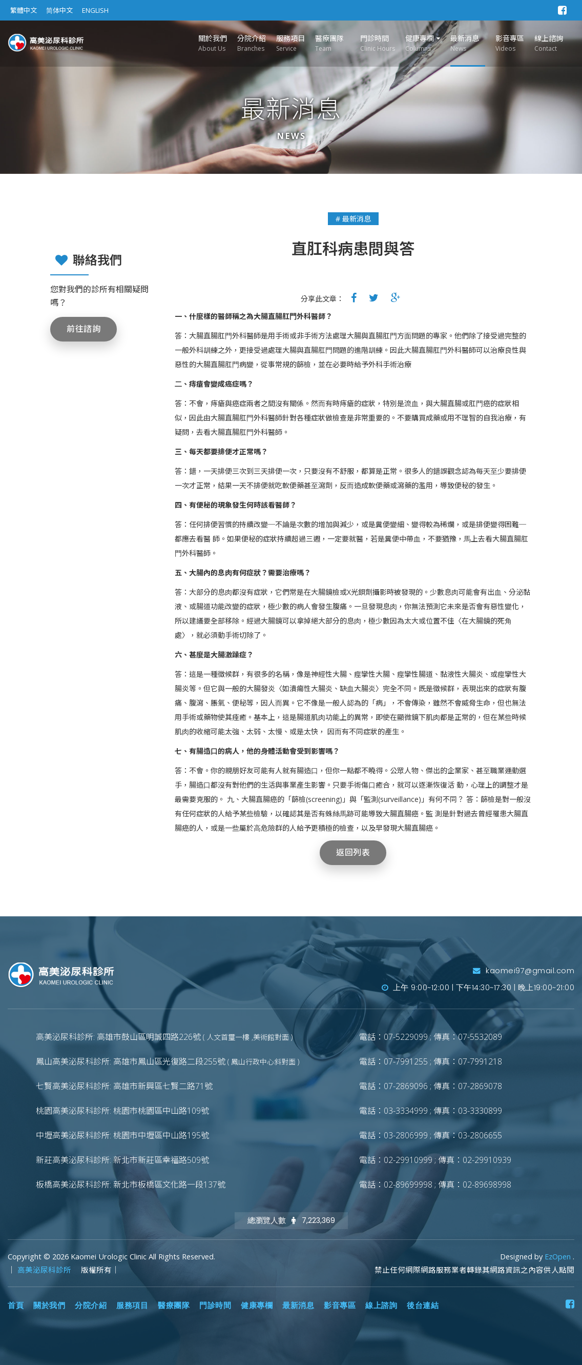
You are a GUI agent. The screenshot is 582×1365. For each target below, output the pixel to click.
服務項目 (290, 43)
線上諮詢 (548, 43)
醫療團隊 (329, 43)
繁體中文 (23, 10)
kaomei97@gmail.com (523, 971)
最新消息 (464, 43)
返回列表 (353, 852)
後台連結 (423, 1305)
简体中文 (59, 10)
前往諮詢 (83, 329)
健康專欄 (419, 43)
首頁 (16, 1305)
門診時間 (377, 43)
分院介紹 (251, 43)
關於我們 (212, 43)
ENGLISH (95, 10)
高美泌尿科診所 (45, 1270)
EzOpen (559, 1256)
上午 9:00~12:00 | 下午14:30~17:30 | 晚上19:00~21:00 (478, 987)
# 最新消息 (353, 219)
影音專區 (509, 43)
